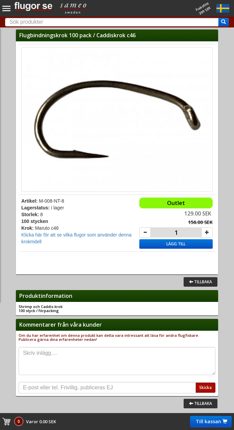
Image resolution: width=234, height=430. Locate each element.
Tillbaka (200, 282)
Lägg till (176, 244)
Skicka (205, 387)
